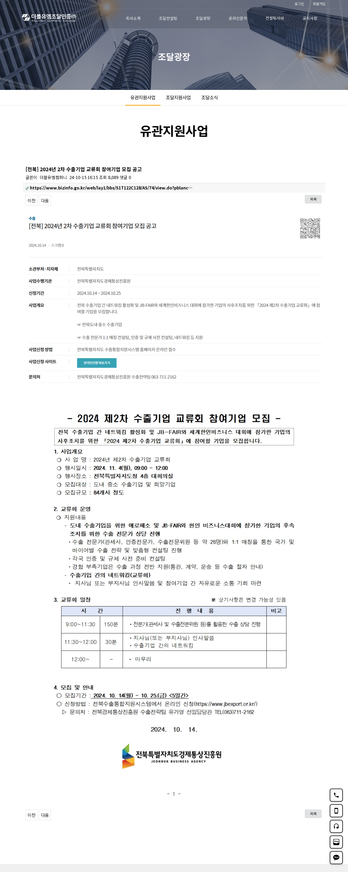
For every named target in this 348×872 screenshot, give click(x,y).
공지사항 (310, 18)
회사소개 (133, 18)
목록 (313, 199)
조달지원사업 (178, 97)
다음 (45, 200)
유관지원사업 (142, 97)
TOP (319, 823)
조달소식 (209, 97)
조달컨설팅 (168, 18)
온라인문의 (238, 18)
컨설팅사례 (275, 18)
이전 (31, 200)
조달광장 (203, 18)
